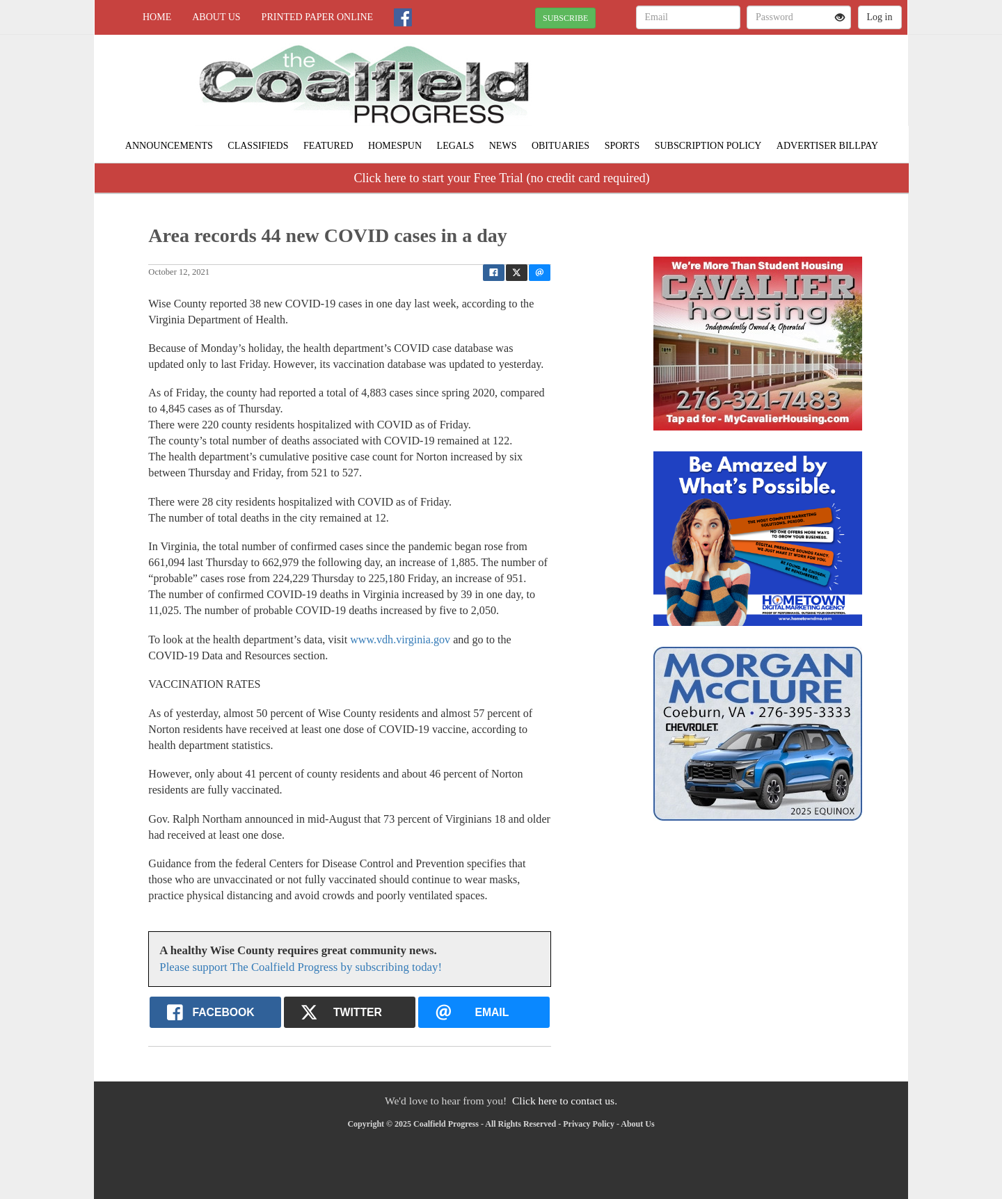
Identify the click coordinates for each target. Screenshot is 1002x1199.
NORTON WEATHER (780, 83)
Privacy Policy (588, 1124)
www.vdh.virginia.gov (400, 639)
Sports (622, 145)
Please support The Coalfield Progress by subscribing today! (300, 967)
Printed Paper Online (318, 17)
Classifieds (258, 145)
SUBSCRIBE (565, 18)
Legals (456, 145)
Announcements (169, 145)
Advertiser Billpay (827, 145)
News (503, 145)
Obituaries (560, 145)
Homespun (395, 145)
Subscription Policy (708, 145)
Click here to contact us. (564, 1101)
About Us (216, 17)
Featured (328, 145)
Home (157, 17)
